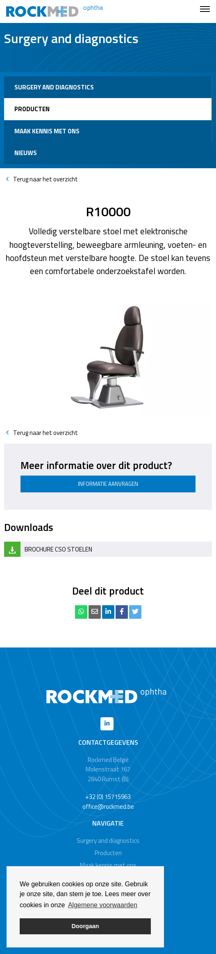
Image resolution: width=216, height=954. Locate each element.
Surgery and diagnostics (54, 87)
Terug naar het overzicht (41, 179)
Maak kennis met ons (47, 131)
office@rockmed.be (108, 806)
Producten (32, 109)
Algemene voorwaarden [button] (102, 904)
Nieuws (25, 153)
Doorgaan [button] (85, 926)
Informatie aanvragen (108, 484)
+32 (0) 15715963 (108, 796)
